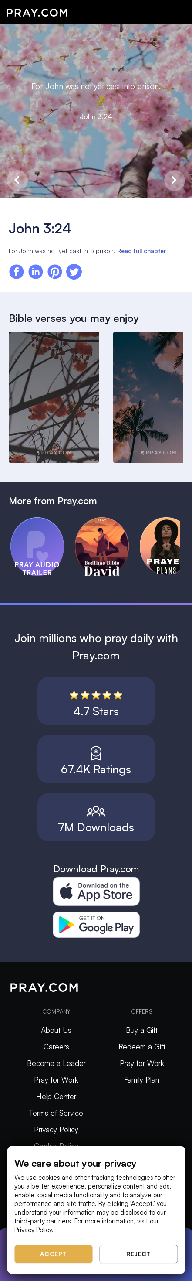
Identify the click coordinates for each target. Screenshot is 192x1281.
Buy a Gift (142, 1030)
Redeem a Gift (141, 1046)
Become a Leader (56, 1063)
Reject (138, 1253)
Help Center (56, 1096)
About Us (56, 1030)
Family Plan (141, 1079)
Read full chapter (141, 250)
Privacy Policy (56, 1129)
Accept (53, 1253)
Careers (56, 1046)
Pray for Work (56, 1079)
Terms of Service (56, 1112)
